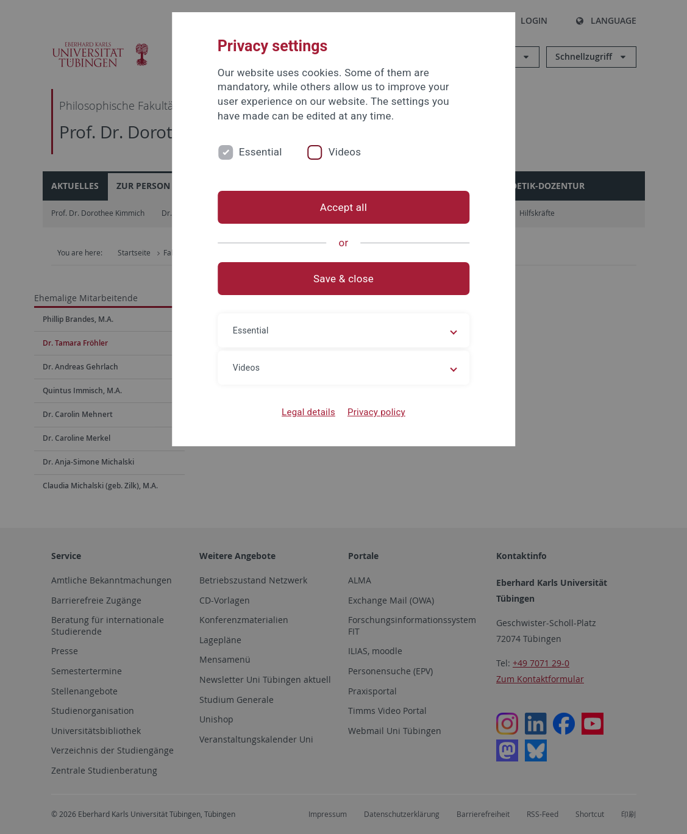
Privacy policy (376, 412)
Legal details (308, 412)
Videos (345, 152)
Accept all (343, 207)
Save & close (343, 279)
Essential (260, 152)
